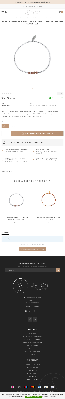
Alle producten (32, 379)
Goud (13, 126)
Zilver (5, 126)
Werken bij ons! (32, 345)
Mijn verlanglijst (33, 373)
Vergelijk (32, 376)
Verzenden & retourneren (32, 336)
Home (13, 18)
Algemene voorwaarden (32, 342)
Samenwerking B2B (32, 351)
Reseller (32, 355)
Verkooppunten (32, 348)
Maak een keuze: (8, 122)
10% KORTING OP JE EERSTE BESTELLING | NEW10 (32, 2)
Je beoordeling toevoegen (32, 249)
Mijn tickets (32, 370)
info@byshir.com (33, 311)
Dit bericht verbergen (33, 396)
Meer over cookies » (49, 396)
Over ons (32, 333)
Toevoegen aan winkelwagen (37, 133)
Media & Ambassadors (32, 339)
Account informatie (32, 364)
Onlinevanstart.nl (49, 392)
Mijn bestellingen (32, 367)
